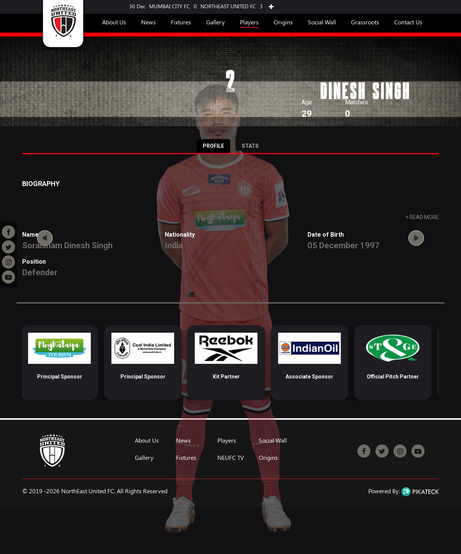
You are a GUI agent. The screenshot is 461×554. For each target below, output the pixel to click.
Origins (283, 22)
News (148, 22)
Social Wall (322, 22)
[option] (61, 362)
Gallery (215, 22)
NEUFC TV (230, 457)
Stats (250, 146)
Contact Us (408, 22)
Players (249, 22)
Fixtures (181, 22)
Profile (213, 146)
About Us (114, 22)
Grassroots (365, 22)
